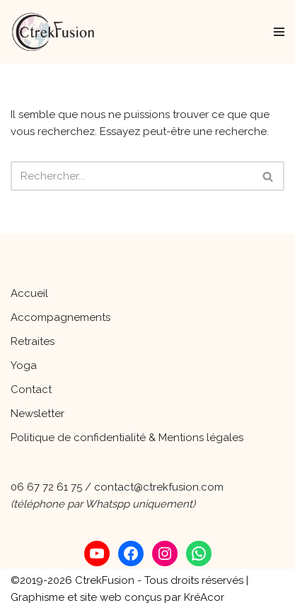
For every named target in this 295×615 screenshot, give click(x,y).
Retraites (32, 341)
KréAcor (204, 597)
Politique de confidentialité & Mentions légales (127, 437)
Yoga (24, 365)
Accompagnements (60, 317)
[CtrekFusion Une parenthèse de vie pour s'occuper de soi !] (53, 31)
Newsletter (37, 413)
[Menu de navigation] (279, 32)
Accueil (29, 293)
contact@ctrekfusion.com (159, 487)
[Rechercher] (132, 176)
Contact (31, 389)
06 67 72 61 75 (46, 487)
